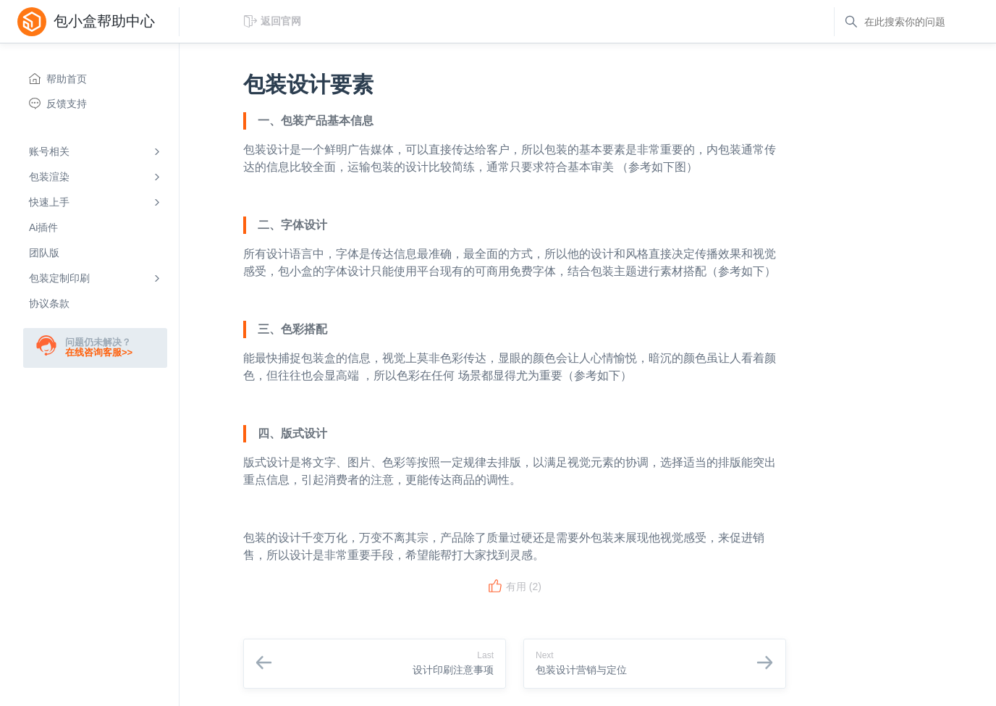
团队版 (44, 253)
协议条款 (49, 303)
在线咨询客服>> (98, 352)
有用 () (514, 586)
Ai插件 (43, 227)
